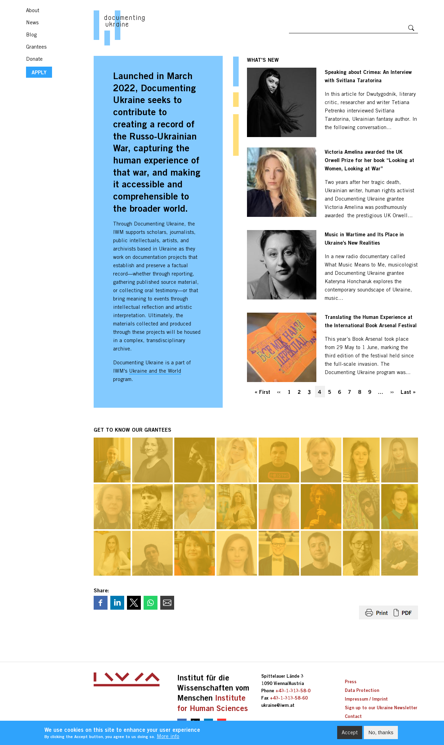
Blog (31, 34)
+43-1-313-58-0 (292, 690)
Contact (353, 716)
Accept (350, 734)
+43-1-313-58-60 (289, 698)
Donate (34, 59)
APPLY (39, 72)
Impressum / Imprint (366, 699)
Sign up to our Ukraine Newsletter (381, 707)
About (32, 10)
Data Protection (362, 690)
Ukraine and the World (155, 371)
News (32, 22)
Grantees (36, 47)
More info (168, 738)
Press (351, 681)
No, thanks (380, 734)
